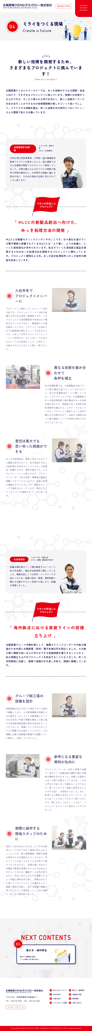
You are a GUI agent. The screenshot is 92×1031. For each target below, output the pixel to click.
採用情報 (73, 998)
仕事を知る (55, 998)
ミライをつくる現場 (58, 1003)
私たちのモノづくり (58, 990)
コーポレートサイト (14, 1007)
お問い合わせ (75, 1003)
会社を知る (55, 994)
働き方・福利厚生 (76, 990)
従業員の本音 (75, 994)
